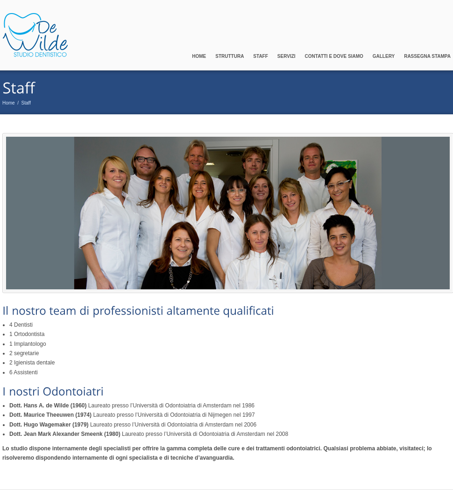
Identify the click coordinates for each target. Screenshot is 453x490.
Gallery (384, 56)
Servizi (286, 56)
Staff (260, 56)
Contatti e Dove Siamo (334, 56)
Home (199, 56)
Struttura (229, 56)
